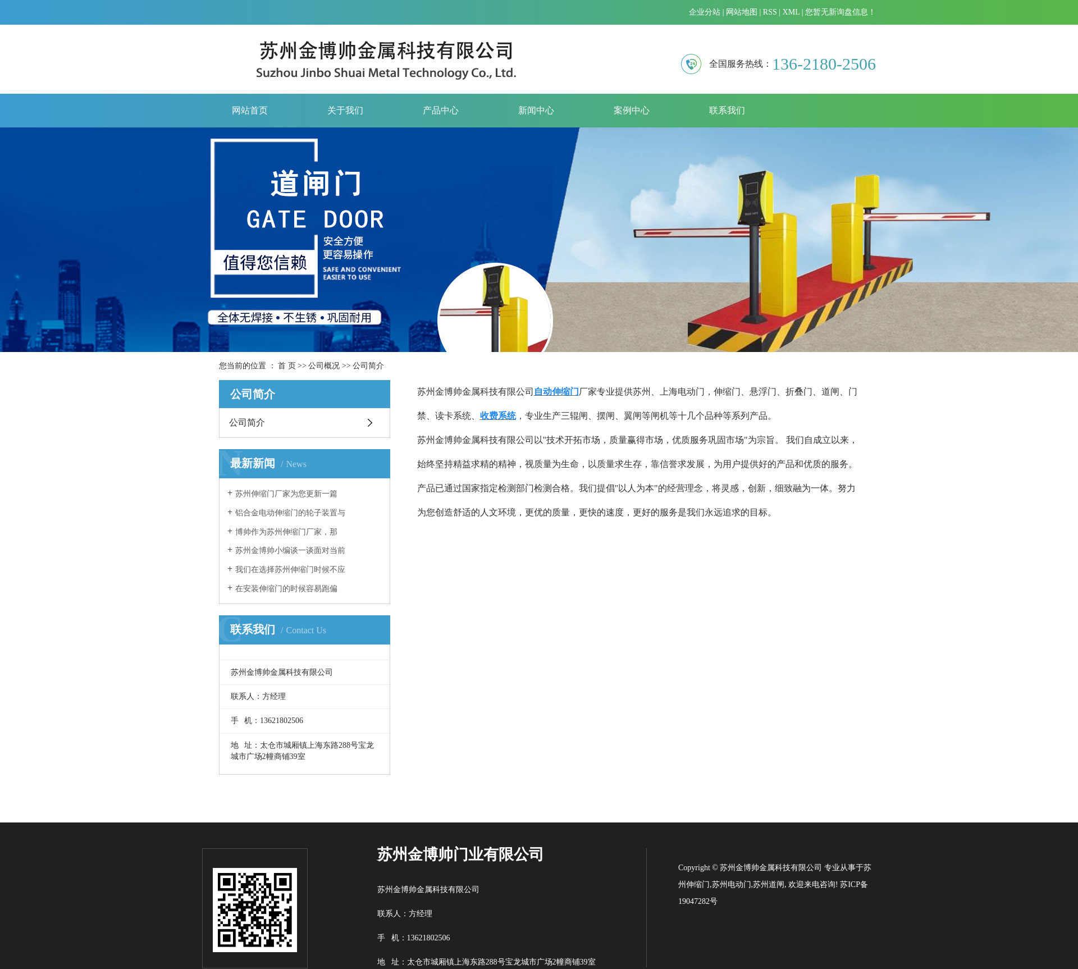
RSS (770, 12)
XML (791, 12)
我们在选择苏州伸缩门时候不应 (290, 569)
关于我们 (345, 110)
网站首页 (250, 110)
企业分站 (704, 12)
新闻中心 (536, 110)
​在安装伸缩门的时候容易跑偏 (286, 588)
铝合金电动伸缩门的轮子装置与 (290, 513)
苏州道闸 (768, 884)
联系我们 (727, 110)
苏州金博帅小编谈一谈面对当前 (290, 550)
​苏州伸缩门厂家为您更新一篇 (286, 494)
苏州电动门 (731, 884)
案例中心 (632, 110)
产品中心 (441, 110)
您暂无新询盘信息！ (840, 12)
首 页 (287, 366)
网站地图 (741, 12)
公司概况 (324, 366)
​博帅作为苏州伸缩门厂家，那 (286, 532)
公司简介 (247, 422)
